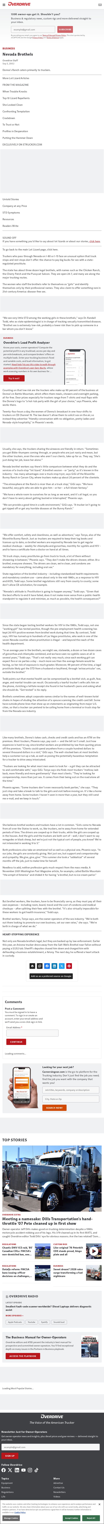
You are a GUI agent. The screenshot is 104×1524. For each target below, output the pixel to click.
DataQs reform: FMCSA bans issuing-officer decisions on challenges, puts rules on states (16, 1273)
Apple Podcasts (15, 1322)
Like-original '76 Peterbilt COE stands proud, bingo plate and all (68, 1251)
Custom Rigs (60, 1244)
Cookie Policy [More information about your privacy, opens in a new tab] (20, 1512)
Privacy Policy (37, 37)
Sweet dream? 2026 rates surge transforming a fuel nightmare (68, 1273)
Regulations (9, 1244)
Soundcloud (59, 1322)
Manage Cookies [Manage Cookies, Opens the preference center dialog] (11, 1518)
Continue (16, 1041)
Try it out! (14, 378)
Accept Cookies (71, 1518)
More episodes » (14, 1315)
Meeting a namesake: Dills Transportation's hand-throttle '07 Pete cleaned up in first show (47, 1221)
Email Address (14, 1027)
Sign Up (10, 1455)
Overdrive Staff (10, 60)
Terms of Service (53, 37)
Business (9, 48)
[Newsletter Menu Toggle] (100, 4)
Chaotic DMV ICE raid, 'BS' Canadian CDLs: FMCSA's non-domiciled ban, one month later (17, 1251)
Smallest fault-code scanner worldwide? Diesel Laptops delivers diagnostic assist (48, 1308)
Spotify (44, 1322)
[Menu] (4, 4)
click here (94, 241)
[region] (52, 1512)
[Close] (99, 1504)
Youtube (31, 1322)
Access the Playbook (22, 1356)
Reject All (91, 1518)
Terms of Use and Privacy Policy (54, 35)
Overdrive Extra (11, 1214)
